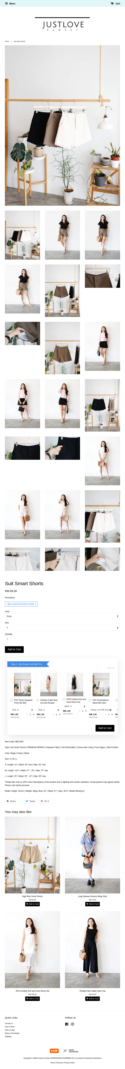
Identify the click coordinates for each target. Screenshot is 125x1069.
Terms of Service (56, 1063)
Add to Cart (105, 728)
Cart (115, 3)
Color (7, 611)
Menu (10, 3)
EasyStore (97, 1058)
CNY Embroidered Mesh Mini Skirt (98, 701)
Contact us (9, 1023)
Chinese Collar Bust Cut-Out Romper (47, 701)
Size (7, 623)
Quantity (8, 634)
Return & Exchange (12, 1033)
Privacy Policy (69, 1063)
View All (110, 668)
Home (7, 41)
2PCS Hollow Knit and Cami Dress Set (74, 700)
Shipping (8, 1036)
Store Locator (10, 1030)
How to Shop (9, 1027)
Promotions (10, 598)
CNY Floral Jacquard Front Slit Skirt (21, 701)
